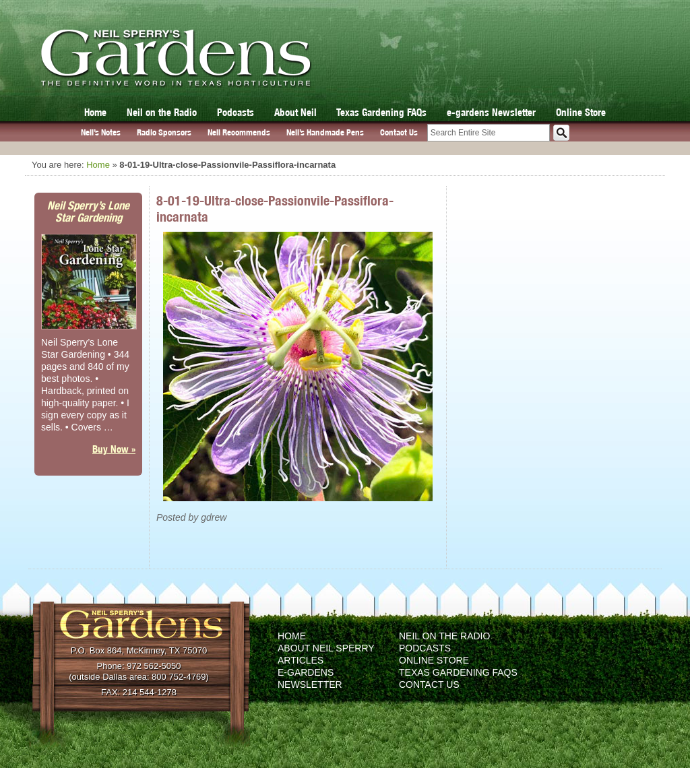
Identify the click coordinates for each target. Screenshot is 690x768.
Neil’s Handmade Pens (325, 132)
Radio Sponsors (164, 132)
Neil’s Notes (101, 132)
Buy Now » (113, 449)
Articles (300, 660)
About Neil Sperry (326, 648)
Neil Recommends (239, 132)
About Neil (295, 112)
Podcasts (235, 112)
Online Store (581, 112)
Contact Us (399, 132)
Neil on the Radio (162, 112)
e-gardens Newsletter (491, 112)
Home (95, 112)
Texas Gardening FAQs (381, 112)
